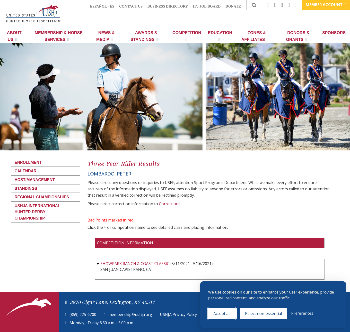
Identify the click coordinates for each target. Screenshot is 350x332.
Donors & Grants (298, 36)
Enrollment (28, 162)
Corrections (169, 203)
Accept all (221, 313)
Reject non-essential (263, 313)
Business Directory (168, 6)
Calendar (25, 171)
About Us (14, 36)
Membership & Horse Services (59, 36)
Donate (233, 6)
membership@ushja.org (130, 314)
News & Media (105, 36)
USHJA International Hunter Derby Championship (37, 212)
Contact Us (131, 6)
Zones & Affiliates (254, 36)
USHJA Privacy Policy (178, 314)
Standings (26, 188)
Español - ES (102, 6)
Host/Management (35, 180)
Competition (187, 36)
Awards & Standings (144, 36)
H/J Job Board (207, 6)
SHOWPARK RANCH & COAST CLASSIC (134, 263)
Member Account (326, 4)
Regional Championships (42, 197)
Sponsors (334, 32)
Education (220, 36)
